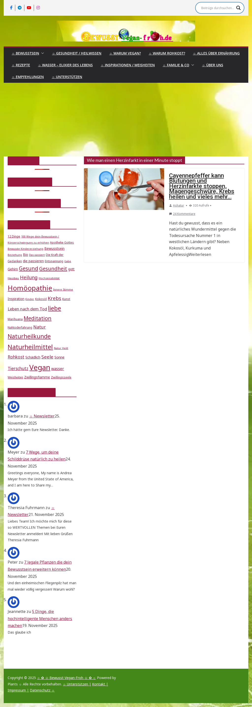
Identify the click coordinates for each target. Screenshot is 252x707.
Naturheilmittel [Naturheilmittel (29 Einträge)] (30, 347)
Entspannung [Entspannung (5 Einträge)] (54, 261)
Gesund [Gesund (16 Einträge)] (28, 268)
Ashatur (178, 205)
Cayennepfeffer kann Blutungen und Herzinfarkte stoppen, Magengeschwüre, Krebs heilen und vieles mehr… (201, 186)
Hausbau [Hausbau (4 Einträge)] (13, 278)
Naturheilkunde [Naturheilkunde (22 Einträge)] (29, 336)
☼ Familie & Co (176, 65)
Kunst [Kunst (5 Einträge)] (66, 299)
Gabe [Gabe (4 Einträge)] (67, 261)
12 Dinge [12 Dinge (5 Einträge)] (14, 236)
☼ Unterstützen (67, 76)
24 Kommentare (182, 214)
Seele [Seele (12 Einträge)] (47, 357)
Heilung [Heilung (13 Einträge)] (29, 277)
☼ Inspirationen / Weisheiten (128, 65)
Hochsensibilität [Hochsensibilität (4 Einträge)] (49, 278)
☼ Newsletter (42, 416)
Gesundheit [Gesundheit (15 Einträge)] (53, 268)
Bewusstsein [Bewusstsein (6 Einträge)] (54, 248)
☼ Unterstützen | (77, 684)
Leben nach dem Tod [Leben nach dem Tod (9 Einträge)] (27, 309)
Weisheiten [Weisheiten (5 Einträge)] (15, 377)
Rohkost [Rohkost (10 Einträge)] (16, 357)
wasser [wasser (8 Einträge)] (57, 368)
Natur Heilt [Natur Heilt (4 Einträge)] (61, 348)
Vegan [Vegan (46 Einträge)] (39, 367)
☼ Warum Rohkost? (167, 53)
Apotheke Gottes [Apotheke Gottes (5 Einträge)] (62, 242)
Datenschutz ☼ (42, 690)
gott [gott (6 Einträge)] (71, 269)
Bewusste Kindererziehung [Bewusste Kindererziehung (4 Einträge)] (25, 248)
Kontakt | (100, 684)
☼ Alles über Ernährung (216, 53)
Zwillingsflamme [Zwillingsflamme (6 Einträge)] (37, 377)
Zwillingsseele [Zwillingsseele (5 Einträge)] (61, 377)
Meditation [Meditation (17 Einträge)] (37, 318)
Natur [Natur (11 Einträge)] (39, 327)
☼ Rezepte (21, 65)
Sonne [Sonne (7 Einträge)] (59, 357)
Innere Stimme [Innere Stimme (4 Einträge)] (63, 289)
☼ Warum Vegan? (125, 53)
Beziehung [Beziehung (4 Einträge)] (15, 255)
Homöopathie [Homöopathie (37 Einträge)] (30, 287)
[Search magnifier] (238, 7)
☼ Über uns (212, 65)
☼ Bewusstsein (25, 53)
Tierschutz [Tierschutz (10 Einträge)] (18, 368)
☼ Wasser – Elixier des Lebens (65, 65)
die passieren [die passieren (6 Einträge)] (33, 261)
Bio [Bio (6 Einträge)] (25, 254)
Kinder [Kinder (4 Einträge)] (29, 299)
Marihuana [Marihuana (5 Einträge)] (15, 319)
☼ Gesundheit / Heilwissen (76, 53)
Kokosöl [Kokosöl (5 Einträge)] (41, 299)
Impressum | (18, 690)
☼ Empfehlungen (28, 76)
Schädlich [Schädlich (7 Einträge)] (32, 357)
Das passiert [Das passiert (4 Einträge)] (37, 255)
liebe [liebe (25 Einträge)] (54, 308)
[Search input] (217, 7)
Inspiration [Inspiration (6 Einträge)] (16, 299)
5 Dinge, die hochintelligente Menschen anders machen (40, 618)
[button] (41, 53)
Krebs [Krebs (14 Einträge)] (54, 298)
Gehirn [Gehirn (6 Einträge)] (13, 269)
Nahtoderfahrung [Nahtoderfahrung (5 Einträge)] (20, 327)
